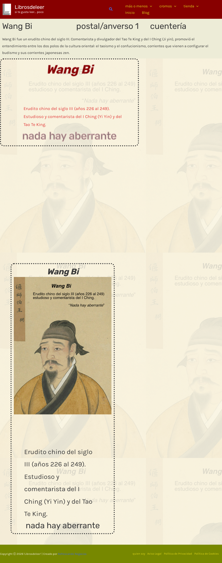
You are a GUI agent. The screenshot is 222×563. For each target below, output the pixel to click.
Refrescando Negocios (72, 553)
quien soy (137, 553)
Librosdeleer (29, 7)
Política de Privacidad (177, 553)
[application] (150, 6)
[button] (111, 9)
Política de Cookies (206, 553)
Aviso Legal (153, 553)
